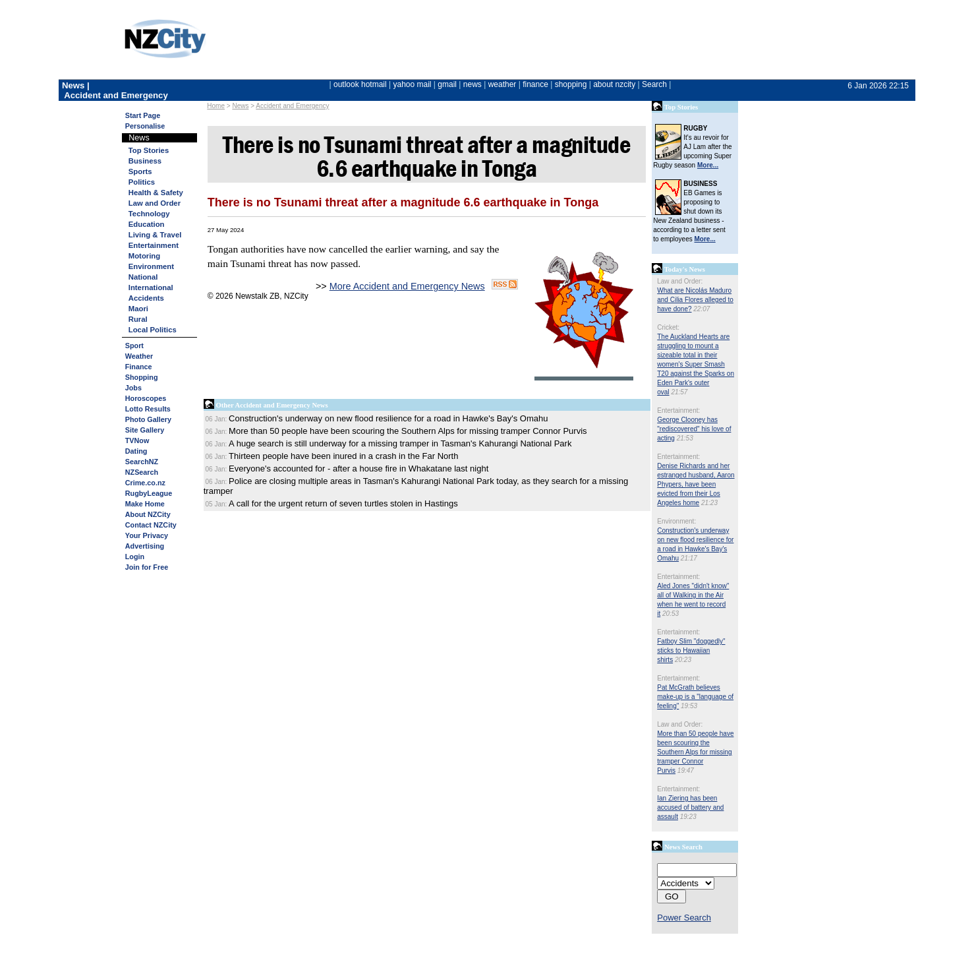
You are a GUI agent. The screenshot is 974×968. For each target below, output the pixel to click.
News (240, 105)
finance (535, 84)
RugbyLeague (148, 493)
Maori (138, 309)
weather (502, 84)
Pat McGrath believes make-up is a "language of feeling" (695, 697)
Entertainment (154, 245)
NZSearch (141, 472)
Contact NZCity (151, 525)
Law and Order (155, 203)
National (143, 277)
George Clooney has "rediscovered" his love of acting (694, 429)
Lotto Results (148, 409)
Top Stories (149, 150)
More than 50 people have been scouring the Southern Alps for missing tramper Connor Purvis (695, 752)
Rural (138, 319)
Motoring (144, 256)
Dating (136, 451)
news (472, 84)
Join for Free (146, 567)
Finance (138, 367)
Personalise (145, 126)
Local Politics (153, 330)
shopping (571, 84)
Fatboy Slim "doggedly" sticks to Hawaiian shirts (691, 650)
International (151, 287)
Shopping (141, 377)
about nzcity (614, 84)
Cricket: (668, 327)
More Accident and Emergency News (407, 286)
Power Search (684, 918)
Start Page (142, 115)
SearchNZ (141, 462)
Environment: (676, 521)
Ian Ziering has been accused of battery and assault (690, 807)
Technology (149, 214)
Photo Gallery (148, 419)
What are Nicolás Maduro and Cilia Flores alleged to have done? (695, 300)
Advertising (144, 546)
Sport (134, 345)
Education (147, 224)
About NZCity (148, 514)
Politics (142, 182)
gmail (447, 84)
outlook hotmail (360, 84)
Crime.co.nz (145, 483)
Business (145, 161)
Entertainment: (678, 410)
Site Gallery (144, 430)
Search (654, 84)
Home (216, 105)
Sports (140, 171)
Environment (151, 266)
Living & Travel (155, 235)
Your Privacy (146, 535)
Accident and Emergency (292, 105)
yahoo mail (412, 84)
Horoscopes (145, 398)
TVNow (137, 440)
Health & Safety (156, 193)
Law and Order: (679, 281)
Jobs (133, 388)
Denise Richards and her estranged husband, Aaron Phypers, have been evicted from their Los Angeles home (695, 484)
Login (134, 556)
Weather (139, 356)
